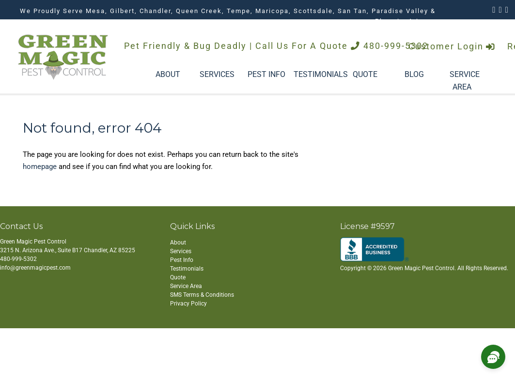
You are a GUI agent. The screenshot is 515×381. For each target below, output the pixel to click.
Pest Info (181, 260)
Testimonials (186, 268)
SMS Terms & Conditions (202, 294)
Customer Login (452, 46)
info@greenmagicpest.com (35, 267)
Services (180, 251)
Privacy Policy (188, 303)
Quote (178, 277)
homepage (40, 166)
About (178, 242)
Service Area (186, 286)
